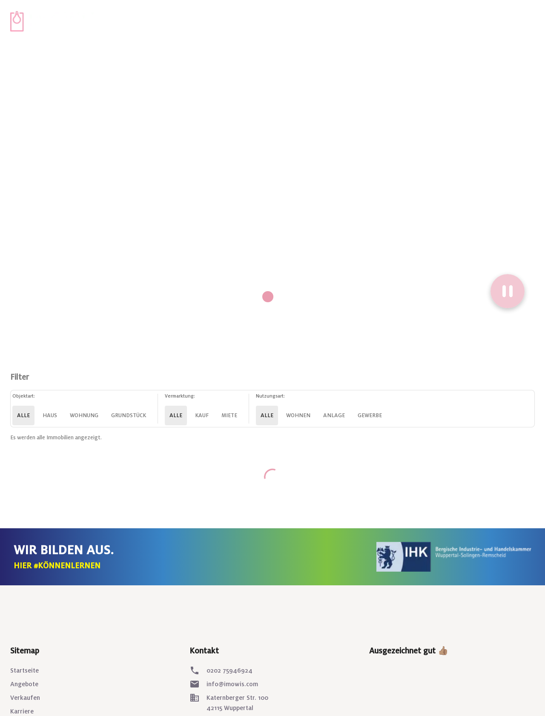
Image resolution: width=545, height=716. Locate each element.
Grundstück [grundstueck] (128, 416)
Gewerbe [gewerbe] (370, 416)
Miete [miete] (229, 416)
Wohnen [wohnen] (298, 416)
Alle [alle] (23, 416)
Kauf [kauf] (201, 416)
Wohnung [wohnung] (84, 416)
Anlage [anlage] (334, 416)
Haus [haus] (50, 416)
